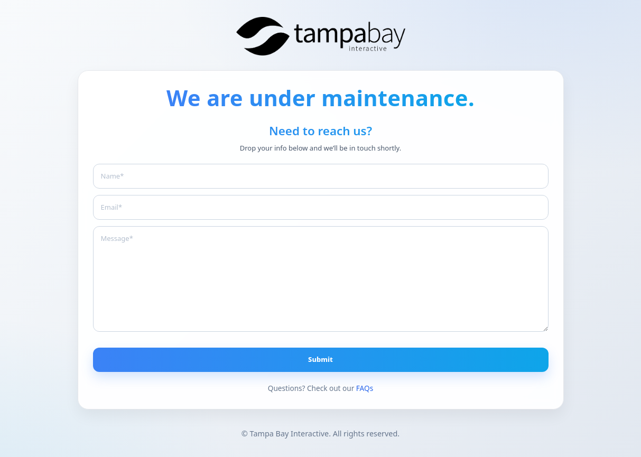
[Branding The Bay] (321, 36)
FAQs (364, 388)
